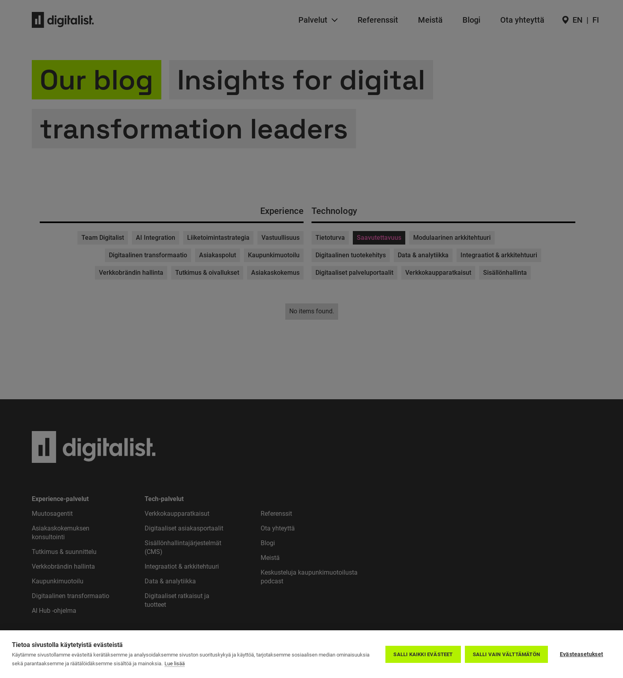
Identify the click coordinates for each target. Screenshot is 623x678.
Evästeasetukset (581, 654)
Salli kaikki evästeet (423, 654)
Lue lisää (174, 663)
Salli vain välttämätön (506, 654)
